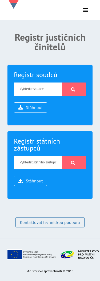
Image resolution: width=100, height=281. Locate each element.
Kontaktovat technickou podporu (50, 222)
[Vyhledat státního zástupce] (38, 162)
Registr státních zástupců (37, 144)
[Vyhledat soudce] (38, 89)
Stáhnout (30, 107)
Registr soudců (35, 74)
